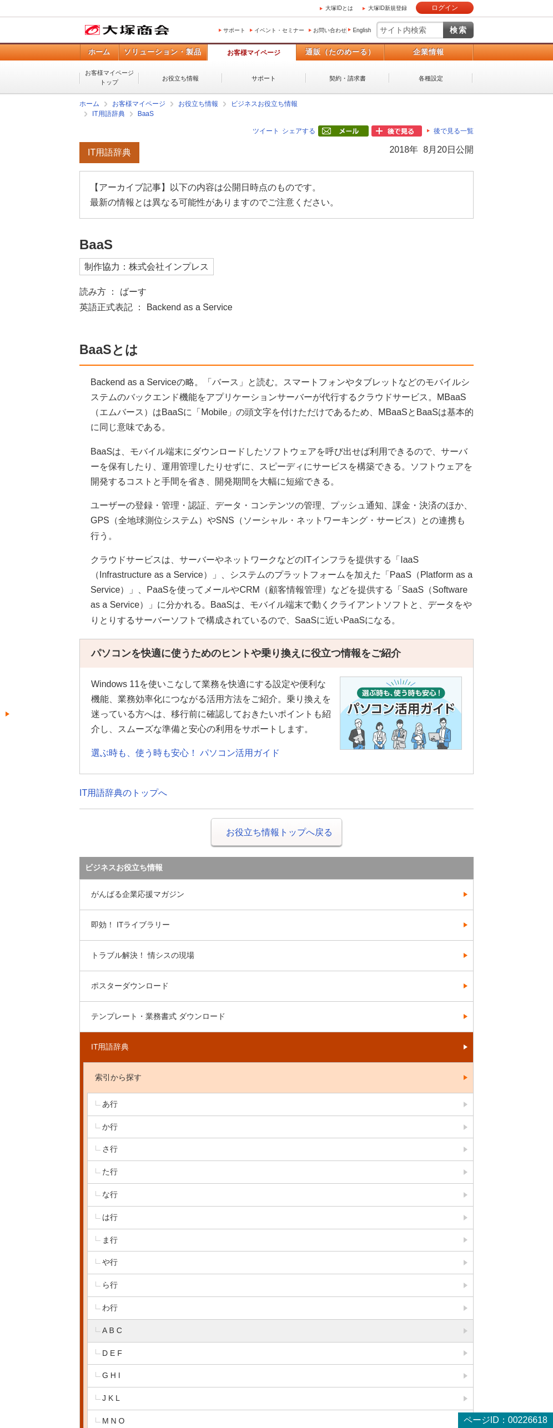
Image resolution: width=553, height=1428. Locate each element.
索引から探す (118, 1077)
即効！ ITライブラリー (130, 924)
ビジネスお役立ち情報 (264, 104)
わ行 (110, 1307)
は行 (110, 1217)
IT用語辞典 (108, 114)
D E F (112, 1353)
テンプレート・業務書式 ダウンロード (158, 1016)
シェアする (298, 131)
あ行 (110, 1103)
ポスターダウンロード (130, 985)
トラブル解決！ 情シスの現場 (142, 955)
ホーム (99, 52)
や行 (110, 1262)
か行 (110, 1126)
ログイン (444, 8)
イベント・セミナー (279, 30)
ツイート (266, 131)
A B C (112, 1330)
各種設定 (431, 78)
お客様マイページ (253, 53)
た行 (110, 1171)
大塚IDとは (339, 8)
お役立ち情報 (180, 78)
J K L (111, 1398)
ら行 (110, 1284)
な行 (110, 1194)
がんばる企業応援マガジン (137, 894)
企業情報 (428, 52)
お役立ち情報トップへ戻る (279, 832)
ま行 (110, 1239)
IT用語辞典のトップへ (123, 793)
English (362, 30)
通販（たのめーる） (340, 52)
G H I (111, 1375)
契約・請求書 (347, 78)
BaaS (146, 114)
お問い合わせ (329, 30)
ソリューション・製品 (163, 52)
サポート (234, 30)
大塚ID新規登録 (387, 8)
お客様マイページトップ (109, 77)
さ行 (110, 1148)
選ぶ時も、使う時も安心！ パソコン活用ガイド (185, 753)
